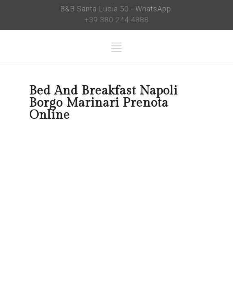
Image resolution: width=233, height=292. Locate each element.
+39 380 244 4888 (116, 19)
